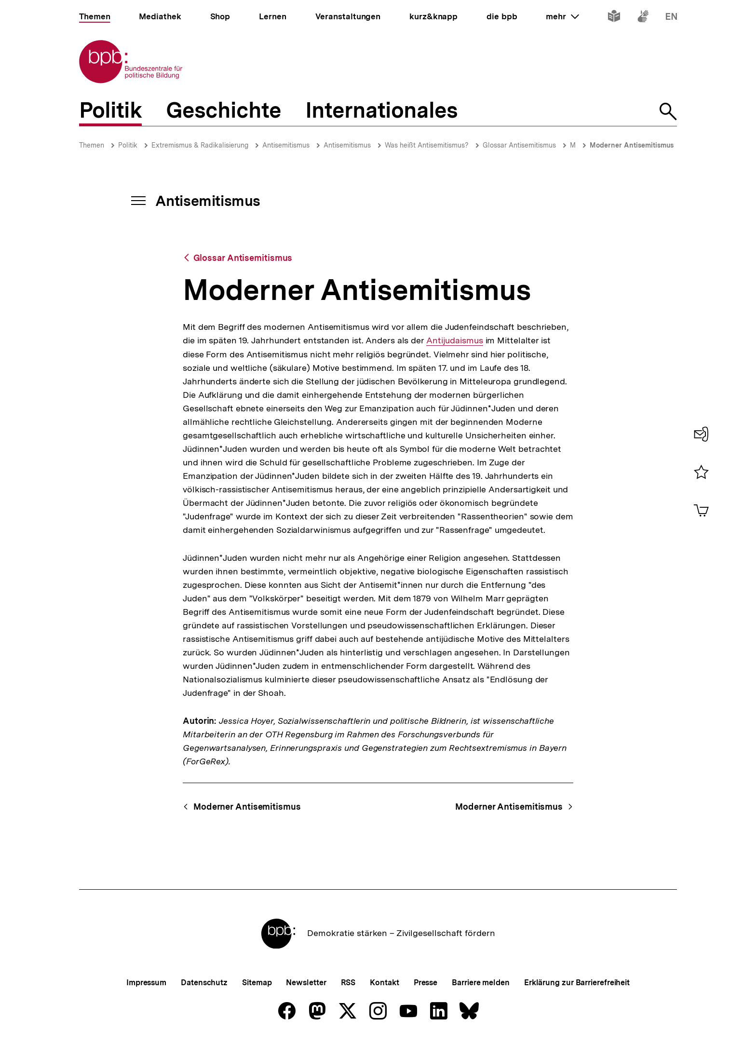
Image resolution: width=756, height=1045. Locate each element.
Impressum (146, 982)
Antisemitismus (286, 145)
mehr (562, 16)
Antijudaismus (454, 340)
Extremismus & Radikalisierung (199, 145)
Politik (127, 145)
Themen (91, 145)
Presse (425, 982)
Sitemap (256, 982)
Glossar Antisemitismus (519, 145)
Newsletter (306, 982)
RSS (348, 982)
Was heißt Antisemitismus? (427, 145)
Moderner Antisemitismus (632, 145)
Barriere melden (481, 982)
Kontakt (384, 982)
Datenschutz (204, 982)
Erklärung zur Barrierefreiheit (577, 982)
